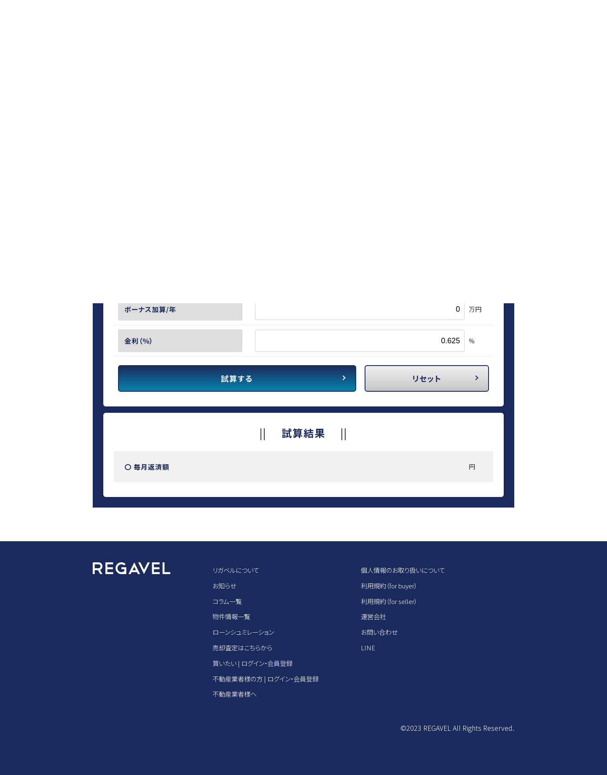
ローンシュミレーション (245, 632)
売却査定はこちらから (244, 647)
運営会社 (381, 616)
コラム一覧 (228, 601)
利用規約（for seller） (399, 601)
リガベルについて (237, 570)
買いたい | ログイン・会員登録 (255, 663)
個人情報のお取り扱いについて (413, 570)
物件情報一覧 (232, 616)
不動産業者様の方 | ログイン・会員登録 (269, 678)
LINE (376, 647)
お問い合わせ (388, 632)
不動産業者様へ (236, 694)
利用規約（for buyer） (399, 585)
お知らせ (225, 585)
